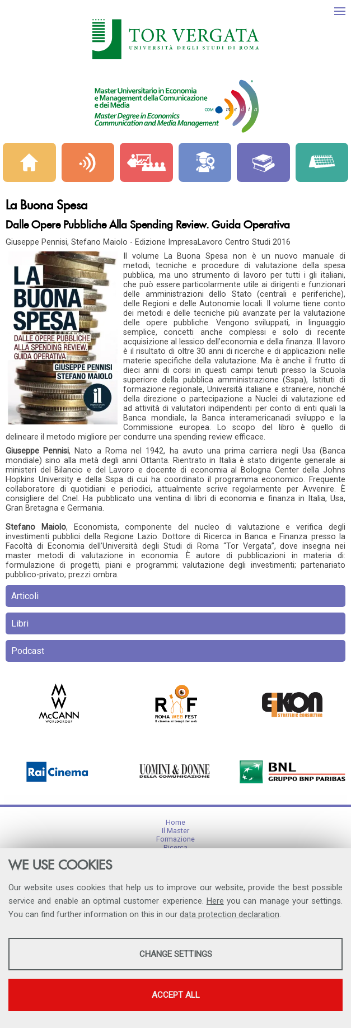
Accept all (176, 995)
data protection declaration (229, 914)
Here (215, 901)
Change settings (175, 954)
